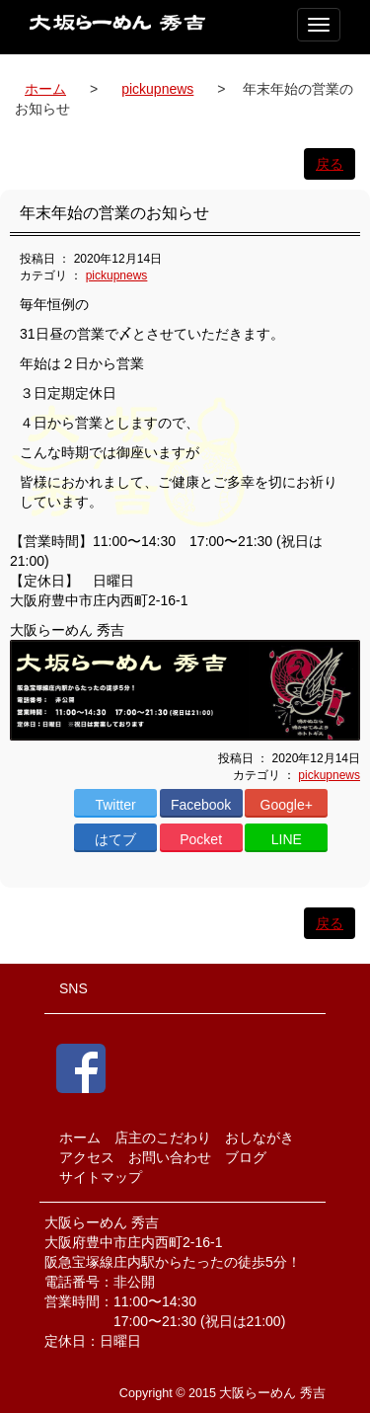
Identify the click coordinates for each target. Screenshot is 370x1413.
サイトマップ (100, 1177)
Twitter (115, 805)
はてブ (115, 839)
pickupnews (157, 89)
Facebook (201, 805)
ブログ (245, 1157)
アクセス (86, 1157)
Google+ (286, 805)
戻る (329, 164)
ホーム (45, 89)
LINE (286, 839)
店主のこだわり (162, 1137)
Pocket (201, 839)
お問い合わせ (169, 1157)
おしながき (259, 1137)
